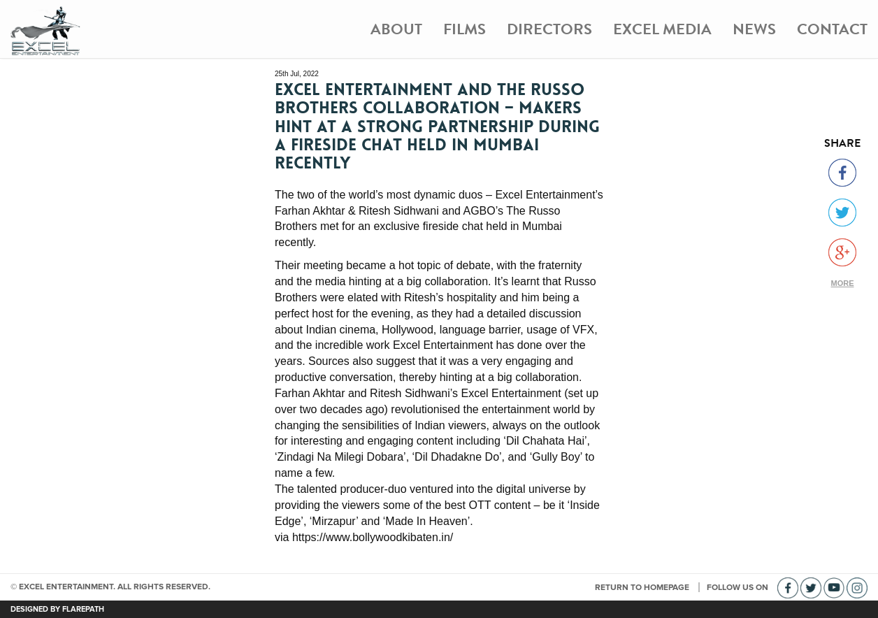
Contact (832, 29)
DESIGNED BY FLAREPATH (57, 609)
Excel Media (662, 29)
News (754, 29)
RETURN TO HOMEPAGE (643, 587)
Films (464, 29)
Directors (549, 29)
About (396, 29)
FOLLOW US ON (738, 587)
